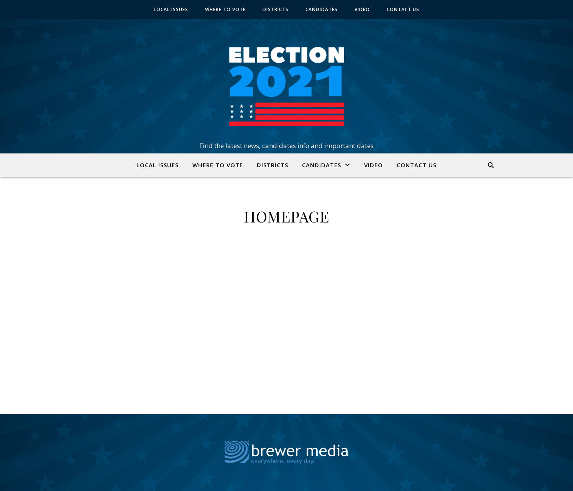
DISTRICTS (276, 9)
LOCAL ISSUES (171, 9)
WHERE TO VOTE (225, 9)
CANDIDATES (321, 9)
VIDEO (362, 9)
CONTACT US (403, 9)
